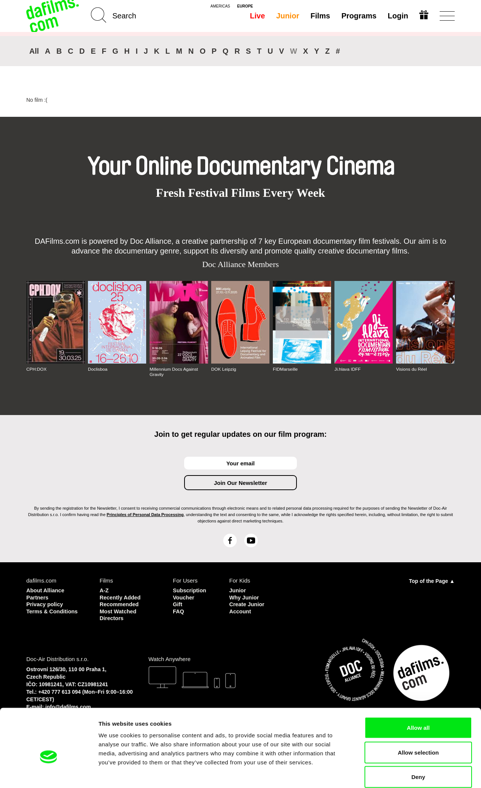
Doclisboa (98, 369)
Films (320, 16)
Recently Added (121, 597)
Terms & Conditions (52, 610)
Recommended (120, 604)
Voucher (184, 597)
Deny (418, 738)
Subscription (190, 590)
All (34, 51)
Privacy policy (45, 604)
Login (397, 16)
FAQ (179, 610)
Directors (112, 617)
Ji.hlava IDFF (347, 369)
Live (257, 16)
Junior (287, 16)
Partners (37, 597)
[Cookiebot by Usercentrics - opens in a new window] (49, 773)
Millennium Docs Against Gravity (174, 372)
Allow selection (418, 714)
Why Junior (244, 597)
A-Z (104, 590)
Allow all (418, 689)
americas (220, 6)
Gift (178, 604)
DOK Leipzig (223, 369)
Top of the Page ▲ (432, 581)
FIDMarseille (285, 369)
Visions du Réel (411, 369)
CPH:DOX (36, 369)
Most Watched (119, 610)
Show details (394, 773)
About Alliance (45, 590)
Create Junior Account (247, 607)
